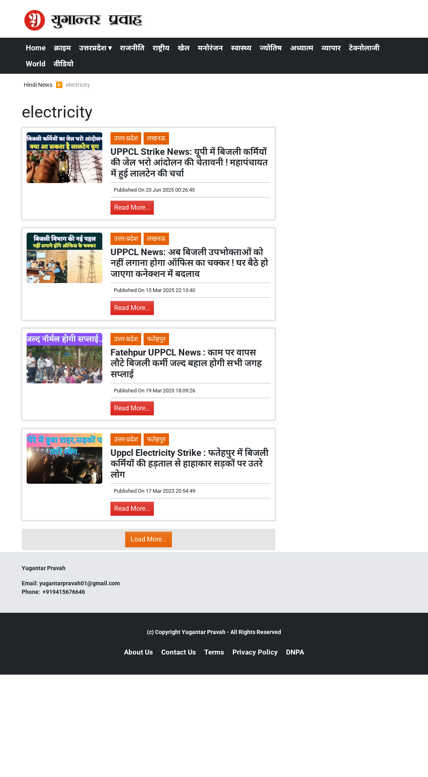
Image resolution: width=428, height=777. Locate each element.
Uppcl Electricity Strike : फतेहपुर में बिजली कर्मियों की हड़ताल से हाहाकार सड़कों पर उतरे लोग (189, 464)
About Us (138, 652)
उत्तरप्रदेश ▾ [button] (95, 47)
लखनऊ (156, 138)
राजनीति (132, 47)
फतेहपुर (156, 339)
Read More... (132, 207)
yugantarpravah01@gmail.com (79, 583)
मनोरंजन (210, 47)
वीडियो (63, 63)
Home (36, 47)
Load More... (149, 539)
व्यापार (331, 47)
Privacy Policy (255, 652)
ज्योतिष (270, 47)
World (35, 63)
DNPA (295, 652)
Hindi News (38, 85)
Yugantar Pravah (203, 632)
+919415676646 (64, 592)
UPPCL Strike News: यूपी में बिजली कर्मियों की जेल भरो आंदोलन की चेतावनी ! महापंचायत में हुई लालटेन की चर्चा (189, 163)
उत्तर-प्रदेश (126, 138)
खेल (183, 47)
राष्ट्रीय (161, 47)
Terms (214, 652)
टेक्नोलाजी (364, 47)
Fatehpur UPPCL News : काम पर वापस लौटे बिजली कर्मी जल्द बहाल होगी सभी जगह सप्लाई (185, 363)
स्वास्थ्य (241, 47)
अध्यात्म (301, 47)
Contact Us (178, 652)
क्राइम (62, 47)
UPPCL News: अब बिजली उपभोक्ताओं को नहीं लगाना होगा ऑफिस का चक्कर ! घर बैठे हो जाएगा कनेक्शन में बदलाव (189, 263)
